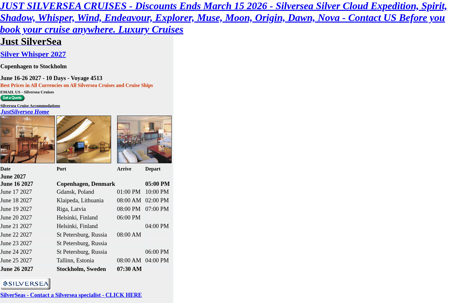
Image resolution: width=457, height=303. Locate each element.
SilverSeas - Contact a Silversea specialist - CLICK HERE (71, 295)
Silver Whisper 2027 (33, 54)
